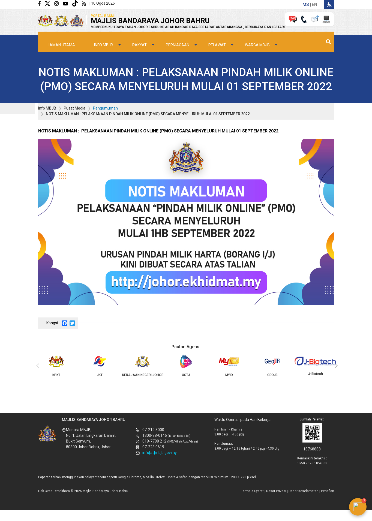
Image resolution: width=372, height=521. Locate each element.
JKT (99, 366)
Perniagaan (177, 38)
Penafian (327, 491)
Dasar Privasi (276, 491)
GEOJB (272, 366)
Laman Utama (61, 38)
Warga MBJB (257, 38)
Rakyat (139, 38)
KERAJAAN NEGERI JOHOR (142, 366)
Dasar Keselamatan (304, 491)
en (314, 4)
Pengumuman (105, 108)
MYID (229, 366)
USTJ (186, 366)
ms (305, 4)
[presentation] (36, 366)
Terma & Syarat (252, 491)
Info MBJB (103, 38)
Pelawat (217, 38)
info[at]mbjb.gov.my (159, 452)
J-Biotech (315, 365)
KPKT (56, 366)
